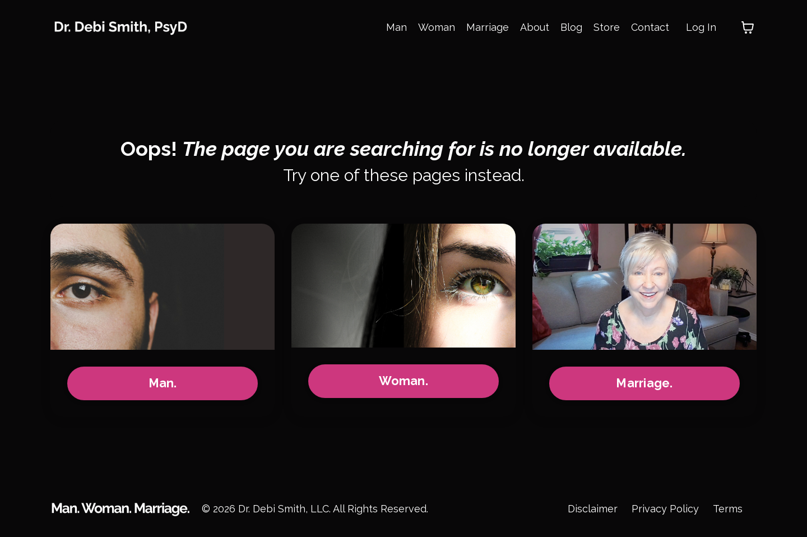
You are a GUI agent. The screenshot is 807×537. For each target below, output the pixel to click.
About (534, 27)
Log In (701, 27)
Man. (163, 383)
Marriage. (644, 383)
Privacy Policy (665, 509)
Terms (728, 509)
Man (396, 27)
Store (606, 27)
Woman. (403, 381)
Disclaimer (593, 509)
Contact (650, 27)
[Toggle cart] (748, 27)
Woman (436, 27)
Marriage (487, 27)
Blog (571, 27)
